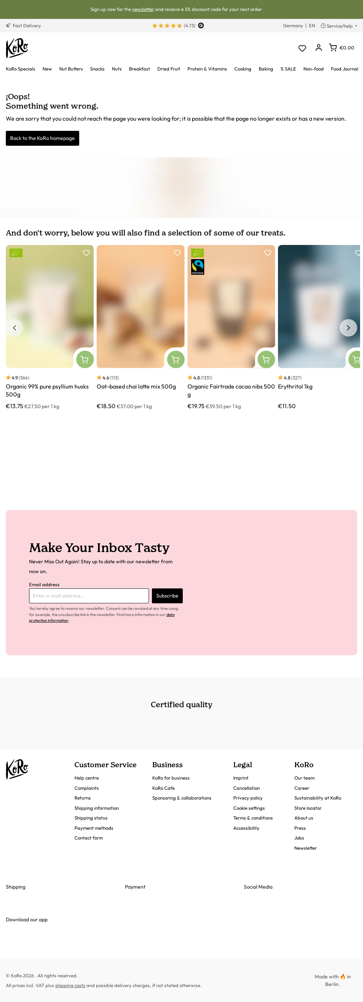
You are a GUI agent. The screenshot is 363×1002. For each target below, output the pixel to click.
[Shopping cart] (341, 48)
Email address (44, 584)
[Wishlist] (302, 48)
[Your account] (318, 48)
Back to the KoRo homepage (42, 138)
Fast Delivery (23, 25)
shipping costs (70, 985)
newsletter (143, 9)
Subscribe (167, 595)
